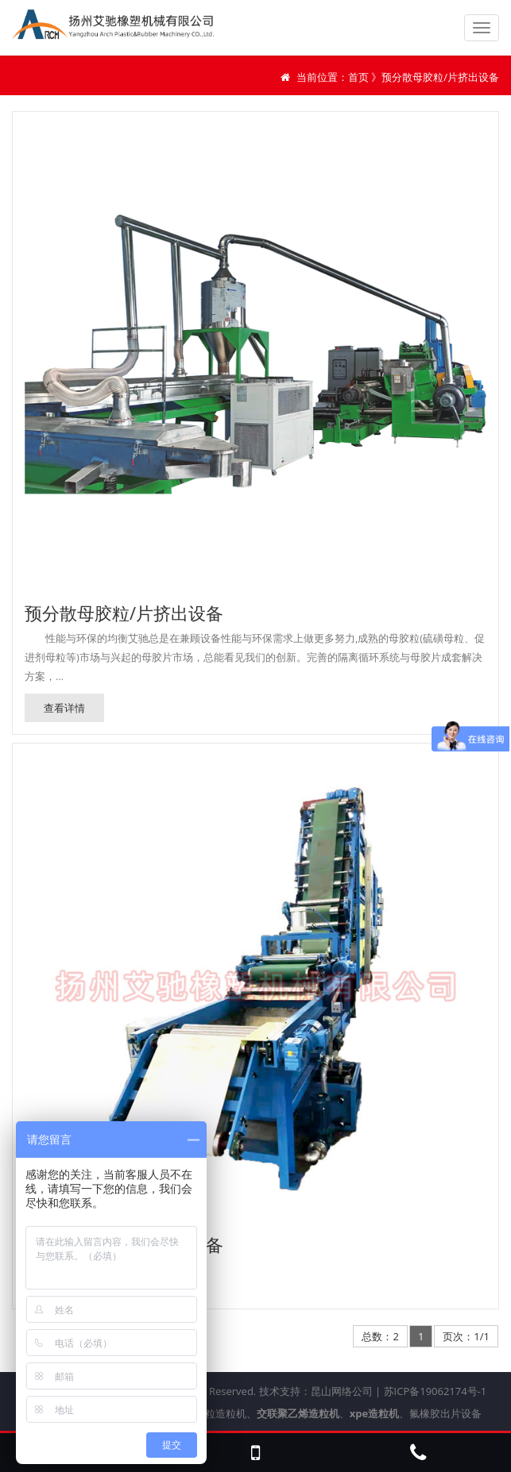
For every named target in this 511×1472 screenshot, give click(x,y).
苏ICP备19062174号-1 (435, 1391)
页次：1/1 (466, 1336)
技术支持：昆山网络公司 (316, 1391)
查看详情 (64, 708)
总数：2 (380, 1336)
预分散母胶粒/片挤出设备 (124, 613)
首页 (358, 77)
